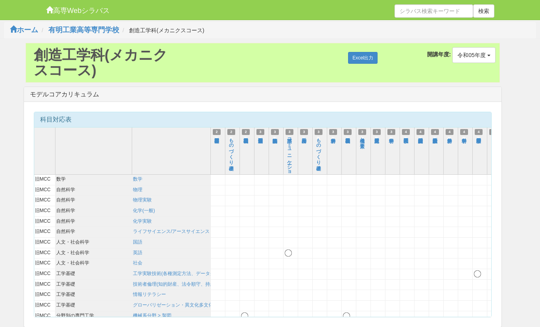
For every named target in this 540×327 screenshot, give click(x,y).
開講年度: (439, 54)
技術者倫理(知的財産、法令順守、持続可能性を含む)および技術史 (203, 284)
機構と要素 (362, 137)
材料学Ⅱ (464, 137)
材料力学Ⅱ (449, 137)
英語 (137, 252)
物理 (137, 189)
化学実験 (142, 221)
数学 (137, 179)
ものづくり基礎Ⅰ (231, 151)
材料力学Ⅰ (333, 137)
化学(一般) (144, 210)
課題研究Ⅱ (377, 137)
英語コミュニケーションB (289, 160)
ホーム (24, 30)
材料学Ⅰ (391, 137)
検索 (483, 11)
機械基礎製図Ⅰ (246, 137)
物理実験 (142, 200)
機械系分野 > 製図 (152, 315)
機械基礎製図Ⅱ (347, 137)
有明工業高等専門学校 (83, 30)
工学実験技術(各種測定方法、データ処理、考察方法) (189, 273)
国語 (137, 242)
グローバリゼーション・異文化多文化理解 (178, 305)
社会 (137, 263)
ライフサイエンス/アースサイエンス (171, 231)
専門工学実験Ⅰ (478, 137)
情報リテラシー (149, 294)
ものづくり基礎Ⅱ (318, 151)
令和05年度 (473, 55)
